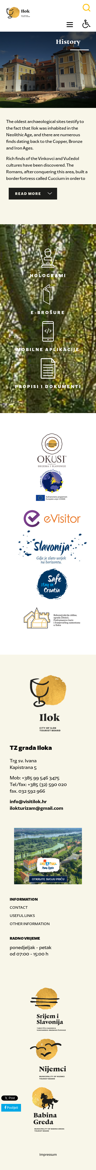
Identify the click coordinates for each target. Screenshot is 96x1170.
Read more (33, 193)
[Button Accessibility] (86, 32)
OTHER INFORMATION (30, 923)
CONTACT (19, 907)
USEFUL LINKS (22, 915)
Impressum (48, 1154)
